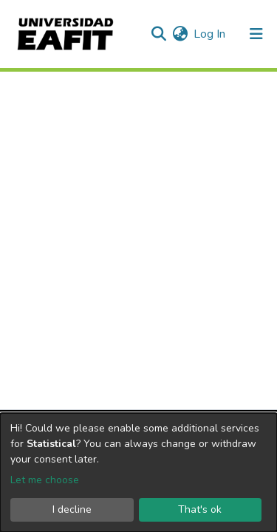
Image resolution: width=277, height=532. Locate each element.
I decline (72, 509)
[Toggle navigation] (256, 34)
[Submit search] (158, 34)
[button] (180, 34)
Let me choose (44, 480)
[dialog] (138, 472)
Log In (210, 34)
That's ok (200, 509)
